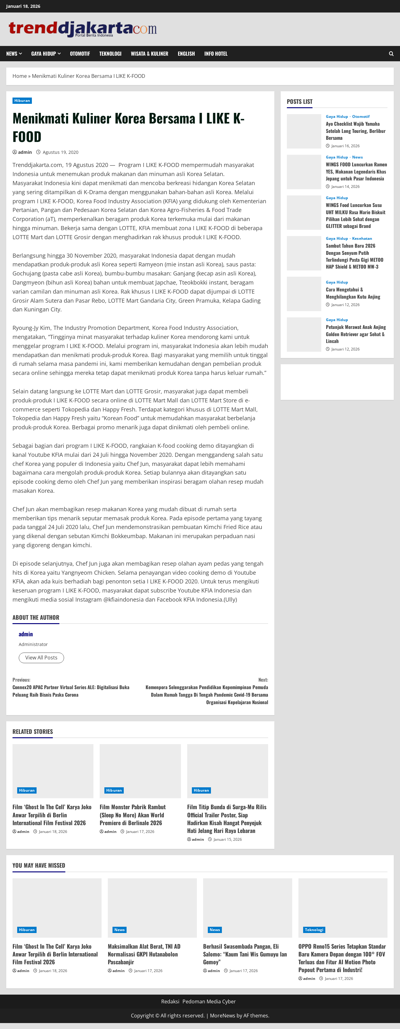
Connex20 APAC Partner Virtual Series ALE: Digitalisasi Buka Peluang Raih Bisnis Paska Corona (76, 689)
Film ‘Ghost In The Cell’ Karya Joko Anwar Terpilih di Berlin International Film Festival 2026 (52, 820)
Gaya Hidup (43, 53)
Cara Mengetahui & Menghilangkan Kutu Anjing (353, 292)
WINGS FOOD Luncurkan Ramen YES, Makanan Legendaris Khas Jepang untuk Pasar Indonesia (357, 174)
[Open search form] (391, 54)
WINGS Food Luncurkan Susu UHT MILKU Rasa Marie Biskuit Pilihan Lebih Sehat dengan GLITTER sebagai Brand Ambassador (356, 219)
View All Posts (41, 657)
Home (19, 76)
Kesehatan (362, 238)
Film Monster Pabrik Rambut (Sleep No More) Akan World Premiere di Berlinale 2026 (133, 820)
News (11, 53)
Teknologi (110, 53)
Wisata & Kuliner (149, 53)
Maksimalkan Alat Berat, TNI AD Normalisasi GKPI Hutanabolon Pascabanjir (144, 960)
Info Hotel (216, 53)
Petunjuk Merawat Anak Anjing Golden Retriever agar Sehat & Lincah (355, 334)
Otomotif (80, 53)
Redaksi (170, 1007)
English (186, 53)
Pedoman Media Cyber (209, 1007)
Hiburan (22, 100)
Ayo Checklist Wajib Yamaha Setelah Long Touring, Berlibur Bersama (357, 130)
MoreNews (222, 1021)
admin (25, 152)
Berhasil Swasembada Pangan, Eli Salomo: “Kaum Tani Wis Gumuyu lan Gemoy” (245, 960)
